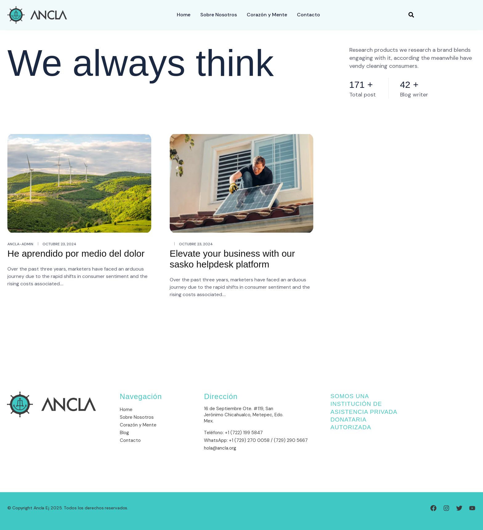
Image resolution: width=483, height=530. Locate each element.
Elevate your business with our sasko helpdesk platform (232, 258)
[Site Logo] (37, 14)
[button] (411, 15)
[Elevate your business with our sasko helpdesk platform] (242, 182)
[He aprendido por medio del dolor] (79, 182)
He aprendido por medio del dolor (75, 253)
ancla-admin (20, 244)
